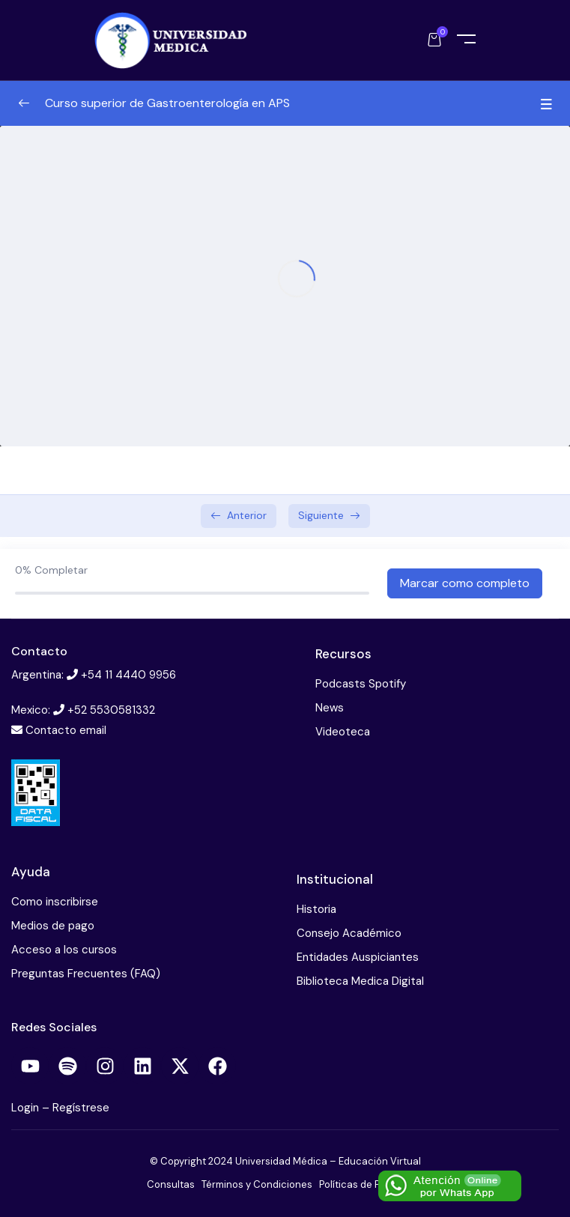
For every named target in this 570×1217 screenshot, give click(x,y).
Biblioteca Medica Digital (360, 981)
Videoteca (342, 731)
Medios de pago (52, 925)
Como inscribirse (54, 901)
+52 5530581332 (111, 709)
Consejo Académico (349, 933)
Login (26, 1107)
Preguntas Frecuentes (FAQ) (85, 973)
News (329, 707)
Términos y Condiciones (256, 1184)
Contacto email (65, 730)
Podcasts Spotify (360, 683)
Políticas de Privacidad (371, 1184)
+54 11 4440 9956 (128, 674)
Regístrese (80, 1107)
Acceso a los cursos (64, 949)
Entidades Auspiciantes (358, 957)
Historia (316, 909)
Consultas (171, 1184)
